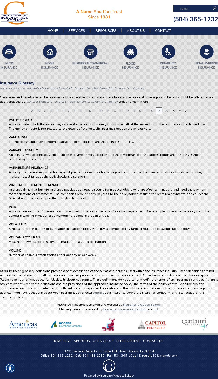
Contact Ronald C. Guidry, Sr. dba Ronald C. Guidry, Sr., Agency (72, 101)
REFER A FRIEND (128, 341)
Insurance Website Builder (142, 304)
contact (98, 292)
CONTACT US (153, 341)
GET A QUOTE (103, 341)
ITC (157, 309)
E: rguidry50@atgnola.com (158, 355)
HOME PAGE (62, 341)
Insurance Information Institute (125, 309)
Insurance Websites (71, 304)
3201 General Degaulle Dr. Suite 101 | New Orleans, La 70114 (109, 351)
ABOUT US (82, 341)
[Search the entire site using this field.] (194, 8)
